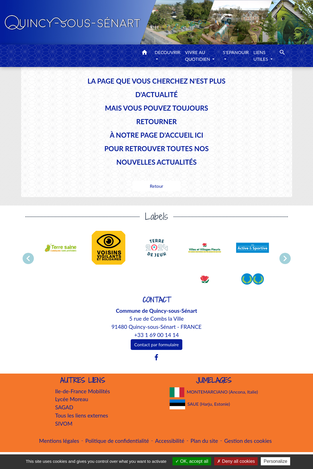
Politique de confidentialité (117, 440)
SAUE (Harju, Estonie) (200, 404)
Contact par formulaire (156, 344)
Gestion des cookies (248, 440)
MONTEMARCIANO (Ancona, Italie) (214, 392)
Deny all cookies (236, 461)
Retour (156, 186)
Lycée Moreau (71, 399)
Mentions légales (59, 440)
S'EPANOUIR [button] (236, 52)
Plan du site (204, 440)
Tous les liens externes (81, 415)
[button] (144, 53)
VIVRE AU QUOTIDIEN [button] (198, 56)
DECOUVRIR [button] (168, 52)
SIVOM (64, 423)
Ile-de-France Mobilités (82, 391)
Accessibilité (170, 440)
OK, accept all (191, 461)
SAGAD (64, 407)
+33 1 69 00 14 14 (156, 335)
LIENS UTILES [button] (261, 56)
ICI (199, 135)
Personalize (275, 461)
